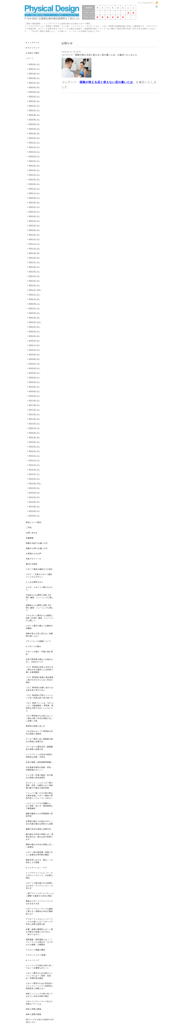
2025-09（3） (34, 73)
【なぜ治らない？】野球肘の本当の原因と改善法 (39, 732)
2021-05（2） (34, 271)
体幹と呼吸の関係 (33, 1009)
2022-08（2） (34, 202)
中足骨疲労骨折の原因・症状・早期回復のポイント (39, 768)
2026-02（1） (34, 64)
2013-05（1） (34, 515)
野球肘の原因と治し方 (35, 726)
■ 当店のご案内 (32, 53)
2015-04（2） (34, 446)
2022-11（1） (34, 193)
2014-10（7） (34, 465)
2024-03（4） (34, 133)
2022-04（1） (34, 221)
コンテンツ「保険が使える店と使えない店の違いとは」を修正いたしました (99, 55)
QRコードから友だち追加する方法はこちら (40, 1021)
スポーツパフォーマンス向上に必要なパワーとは (39, 1002)
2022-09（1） (34, 198)
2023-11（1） (34, 147)
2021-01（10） (35, 290)
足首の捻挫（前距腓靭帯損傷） (39, 762)
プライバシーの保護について (38, 641)
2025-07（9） (34, 83)
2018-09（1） (34, 391)
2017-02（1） (34, 423)
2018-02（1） (34, 396)
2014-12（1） (34, 456)
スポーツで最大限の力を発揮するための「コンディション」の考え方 (39, 885)
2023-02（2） (34, 179)
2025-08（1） (34, 78)
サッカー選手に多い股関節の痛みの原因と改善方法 (39, 740)
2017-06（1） (34, 410)
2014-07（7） (34, 474)
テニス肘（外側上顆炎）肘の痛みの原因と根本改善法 (39, 776)
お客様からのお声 (33, 554)
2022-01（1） (34, 234)
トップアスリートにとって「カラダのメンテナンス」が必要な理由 (39, 875)
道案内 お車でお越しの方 (37, 548)
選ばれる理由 (31, 564)
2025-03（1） (34, 96)
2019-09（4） (34, 354)
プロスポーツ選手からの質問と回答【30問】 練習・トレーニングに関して (40, 618)
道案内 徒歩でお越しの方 (37, 543)
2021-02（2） (34, 285)
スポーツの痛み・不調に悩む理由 (39, 653)
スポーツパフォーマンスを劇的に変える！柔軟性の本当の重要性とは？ (39, 911)
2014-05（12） (35, 483)
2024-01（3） (34, 138)
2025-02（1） (34, 101)
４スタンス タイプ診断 (36, 955)
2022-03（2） (34, 225)
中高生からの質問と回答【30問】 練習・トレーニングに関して (39, 597)
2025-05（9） (34, 92)
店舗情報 (30, 538)
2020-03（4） (34, 327)
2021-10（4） (34, 248)
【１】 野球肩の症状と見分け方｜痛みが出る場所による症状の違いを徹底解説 (39, 669)
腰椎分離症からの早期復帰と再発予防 (39, 815)
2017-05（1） (34, 414)
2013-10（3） (34, 497)
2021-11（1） (34, 244)
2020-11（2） (34, 299)
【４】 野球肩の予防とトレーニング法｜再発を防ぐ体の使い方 (39, 696)
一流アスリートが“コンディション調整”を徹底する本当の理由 (40, 894)
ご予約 (29, 528)
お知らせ (30, 58)
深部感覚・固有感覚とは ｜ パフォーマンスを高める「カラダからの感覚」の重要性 (39, 942)
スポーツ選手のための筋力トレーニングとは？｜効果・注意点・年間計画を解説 (39, 975)
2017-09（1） (34, 400)
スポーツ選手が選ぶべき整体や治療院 (39, 627)
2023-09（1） (34, 156)
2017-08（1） (34, 405)
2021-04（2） (34, 276)
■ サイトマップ (32, 48)
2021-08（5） (34, 258)
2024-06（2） (34, 119)
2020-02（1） (34, 331)
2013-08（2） (34, 506)
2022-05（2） (34, 216)
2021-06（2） (34, 267)
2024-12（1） (34, 110)
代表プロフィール (33, 559)
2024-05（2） (34, 124)
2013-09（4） (34, 502)
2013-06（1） (34, 511)
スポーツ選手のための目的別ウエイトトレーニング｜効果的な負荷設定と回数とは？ (39, 986)
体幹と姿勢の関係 (33, 1014)
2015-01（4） (34, 451)
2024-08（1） (34, 115)
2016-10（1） (34, 428)
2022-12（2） (34, 188)
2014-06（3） (34, 479)
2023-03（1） (34, 175)
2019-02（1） (34, 386)
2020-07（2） (34, 308)
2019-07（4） (34, 363)
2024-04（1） (34, 129)
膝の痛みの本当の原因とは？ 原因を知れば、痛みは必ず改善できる (39, 836)
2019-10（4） (34, 350)
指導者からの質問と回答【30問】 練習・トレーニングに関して (39, 607)
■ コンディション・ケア (36, 868)
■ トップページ (32, 43)
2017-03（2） (34, 419)
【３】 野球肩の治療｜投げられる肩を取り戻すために (39, 689)
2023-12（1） (34, 142)
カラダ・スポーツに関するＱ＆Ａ (39, 588)
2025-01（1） (34, 106)
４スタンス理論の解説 (35, 950)
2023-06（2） (34, 165)
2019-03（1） (34, 382)
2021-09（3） (34, 253)
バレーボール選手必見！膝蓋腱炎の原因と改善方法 (39, 748)
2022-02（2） (34, 230)
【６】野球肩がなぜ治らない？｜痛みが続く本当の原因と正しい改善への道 (39, 718)
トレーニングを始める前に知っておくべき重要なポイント (39, 966)
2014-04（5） (34, 488)
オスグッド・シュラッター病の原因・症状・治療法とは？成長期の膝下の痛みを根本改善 (39, 785)
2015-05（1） (34, 442)
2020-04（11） (35, 322)
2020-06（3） (34, 313)
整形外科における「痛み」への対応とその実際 (39, 861)
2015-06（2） (34, 437)
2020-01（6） (34, 336)
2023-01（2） (34, 184)
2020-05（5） (34, 317)
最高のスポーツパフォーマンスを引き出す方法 (39, 902)
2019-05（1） (34, 373)
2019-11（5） (34, 345)
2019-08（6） (34, 359)
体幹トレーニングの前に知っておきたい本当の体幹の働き (39, 995)
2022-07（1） (34, 207)
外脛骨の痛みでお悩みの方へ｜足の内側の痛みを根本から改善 (39, 822)
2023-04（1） (34, 170)
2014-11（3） (34, 460)
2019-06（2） (34, 368)
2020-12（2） (34, 294)
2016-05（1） (34, 433)
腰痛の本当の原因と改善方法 (38, 829)
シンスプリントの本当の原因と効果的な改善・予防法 (39, 755)
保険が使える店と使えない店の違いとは (106, 82)
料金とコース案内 (33, 522)
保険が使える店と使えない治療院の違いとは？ (39, 634)
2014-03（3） (34, 492)
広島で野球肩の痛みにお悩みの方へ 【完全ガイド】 (39, 660)
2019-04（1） (34, 377)
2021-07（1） (34, 262)
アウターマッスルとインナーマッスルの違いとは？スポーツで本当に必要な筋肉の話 (39, 921)
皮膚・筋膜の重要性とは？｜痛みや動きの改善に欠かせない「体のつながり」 (39, 931)
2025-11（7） (34, 69)
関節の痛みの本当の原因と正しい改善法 (39, 845)
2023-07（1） (34, 161)
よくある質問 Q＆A (34, 582)
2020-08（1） (34, 304)
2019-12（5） (34, 340)
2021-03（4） (34, 281)
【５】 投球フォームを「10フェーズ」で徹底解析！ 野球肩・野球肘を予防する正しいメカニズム (40, 707)
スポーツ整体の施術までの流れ (39, 569)
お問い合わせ (31, 533)
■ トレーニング (32, 960)
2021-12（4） (34, 239)
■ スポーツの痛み (33, 646)
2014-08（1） (34, 469)
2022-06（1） (34, 211)
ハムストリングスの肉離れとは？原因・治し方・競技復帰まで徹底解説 (39, 805)
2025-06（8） (34, 87)
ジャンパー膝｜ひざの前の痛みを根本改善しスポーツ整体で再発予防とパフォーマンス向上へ (39, 795)
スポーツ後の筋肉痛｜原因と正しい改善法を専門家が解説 (39, 853)
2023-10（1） (34, 152)
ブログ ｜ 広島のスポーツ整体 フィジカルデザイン (39, 575)
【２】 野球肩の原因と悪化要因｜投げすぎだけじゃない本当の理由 (39, 679)
